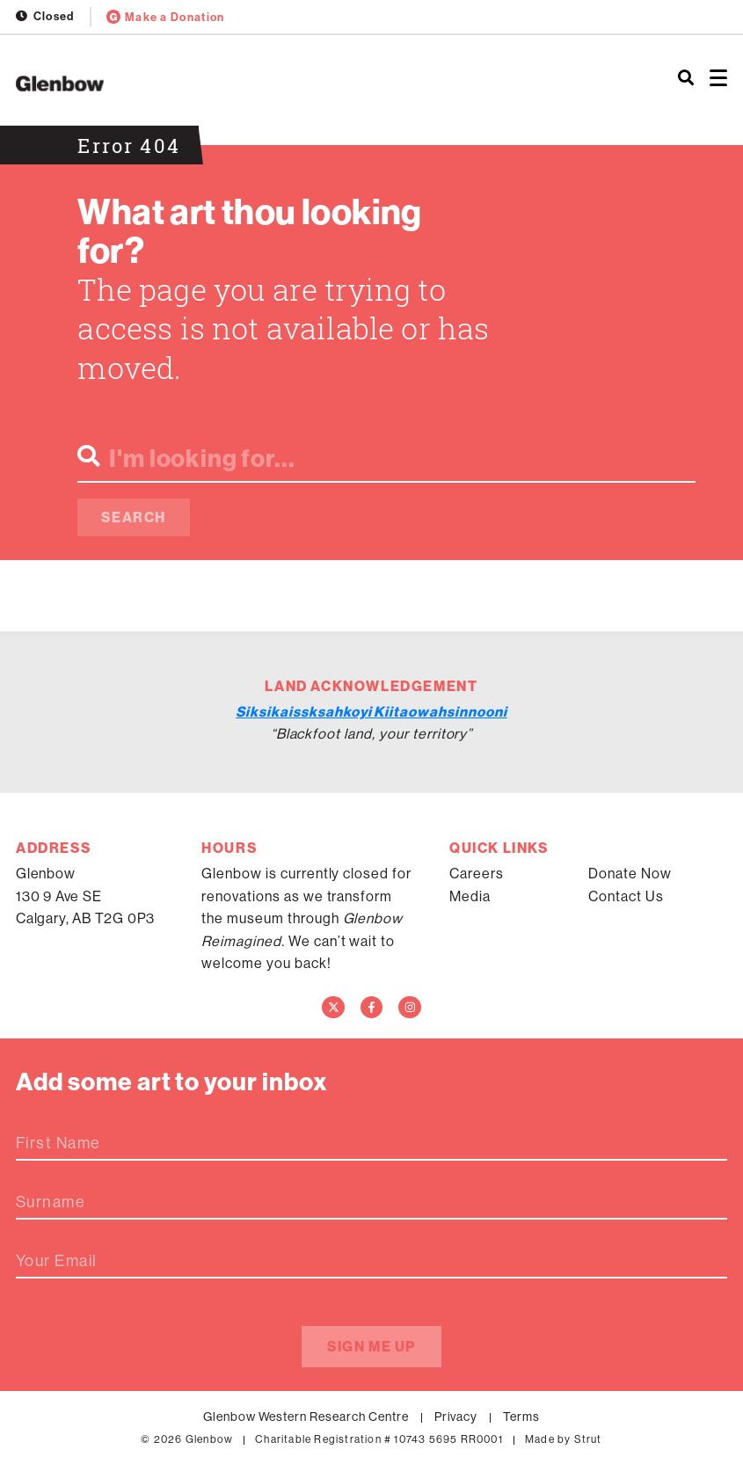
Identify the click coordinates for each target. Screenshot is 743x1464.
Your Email (56, 1261)
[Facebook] (372, 1007)
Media (470, 896)
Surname (50, 1202)
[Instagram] (409, 1007)
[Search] (686, 79)
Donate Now (630, 873)
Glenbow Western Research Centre (306, 1416)
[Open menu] (718, 79)
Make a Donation (165, 17)
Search (133, 517)
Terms (521, 1416)
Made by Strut (563, 1439)
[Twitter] (333, 1007)
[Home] (247, 83)
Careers (476, 873)
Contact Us (626, 896)
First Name (58, 1143)
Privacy (456, 1416)
